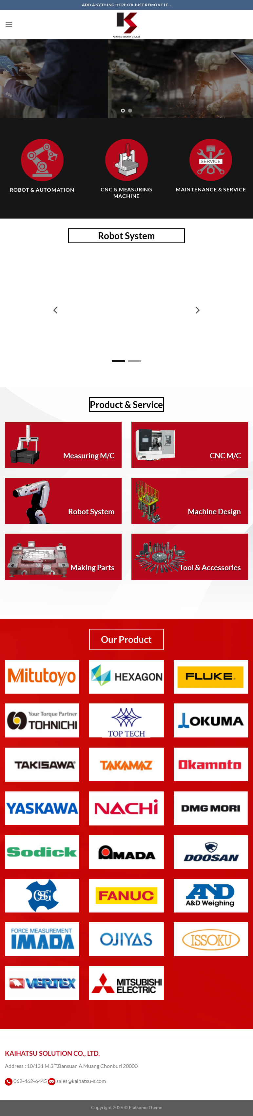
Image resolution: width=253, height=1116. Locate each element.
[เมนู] (9, 24)
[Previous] (56, 310)
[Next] (197, 310)
